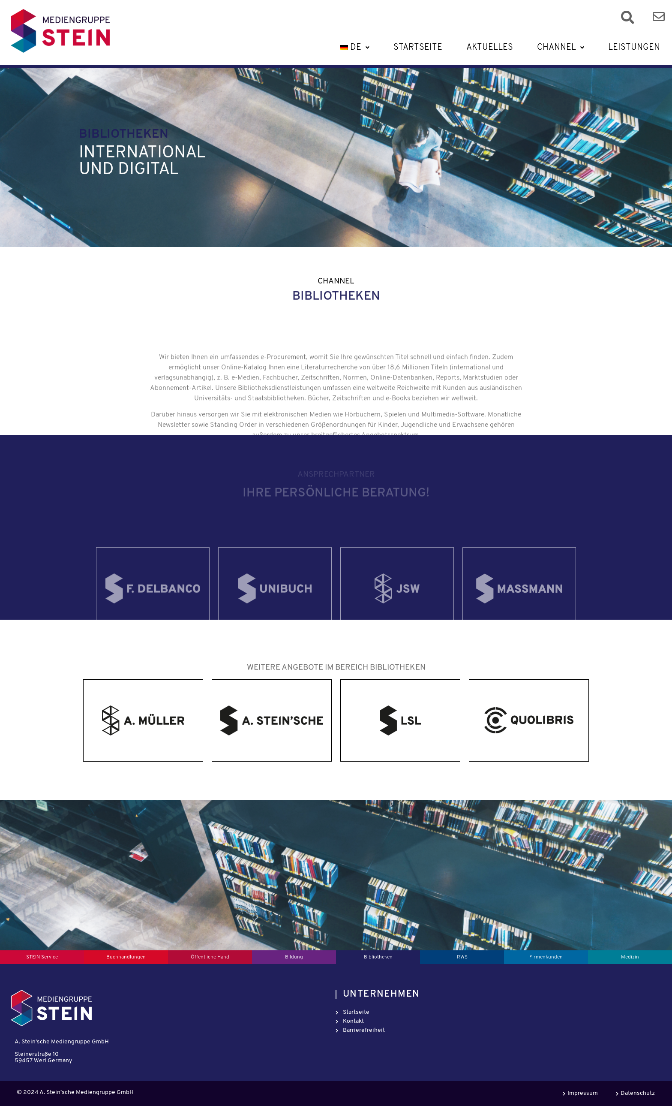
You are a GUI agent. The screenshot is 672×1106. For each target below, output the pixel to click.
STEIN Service (42, 957)
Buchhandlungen (126, 957)
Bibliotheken (378, 957)
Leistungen (634, 47)
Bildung (294, 957)
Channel (560, 47)
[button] (353, 48)
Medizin (630, 957)
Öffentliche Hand (210, 957)
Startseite (417, 47)
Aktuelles (489, 47)
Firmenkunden (546, 957)
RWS (462, 957)
